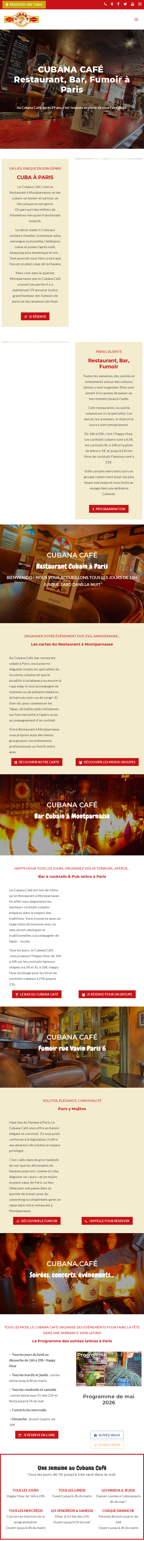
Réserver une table (26, 4)
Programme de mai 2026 (109, 1401)
